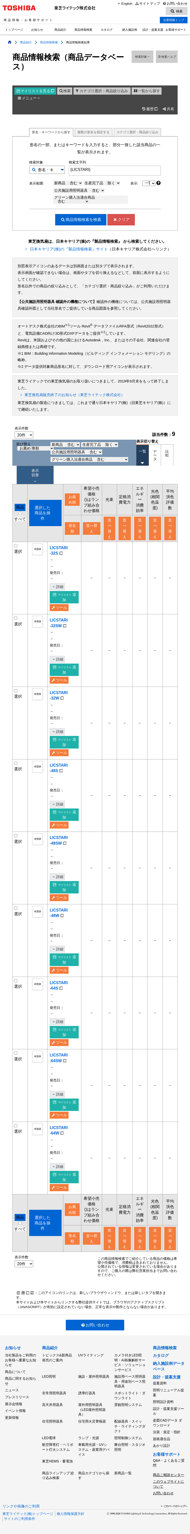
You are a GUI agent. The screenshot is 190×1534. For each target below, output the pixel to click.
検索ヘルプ (166, 56)
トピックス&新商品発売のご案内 (57, 1357)
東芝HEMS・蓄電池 (57, 1461)
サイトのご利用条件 (19, 1519)
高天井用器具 (52, 1405)
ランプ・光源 (88, 1438)
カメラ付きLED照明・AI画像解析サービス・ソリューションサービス (129, 1362)
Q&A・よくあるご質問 (169, 1462)
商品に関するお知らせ (20, 1380)
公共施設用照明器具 (79, 190)
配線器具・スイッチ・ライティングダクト (129, 1426)
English (124, 3)
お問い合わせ (175, 3)
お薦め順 (72, 499)
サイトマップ (147, 3)
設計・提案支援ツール (168, 1411)
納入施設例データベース (169, 1366)
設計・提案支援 (152, 29)
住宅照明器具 (52, 1421)
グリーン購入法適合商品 (74, 199)
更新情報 (12, 1418)
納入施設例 (129, 29)
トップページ (14, 29)
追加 (64, 597)
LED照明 (49, 1376)
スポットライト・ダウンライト (129, 1395)
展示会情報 (13, 1404)
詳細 (57, 587)
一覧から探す (146, 91)
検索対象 (142, 56)
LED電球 (49, 1438)
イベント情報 (15, 1411)
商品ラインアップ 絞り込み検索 (58, 1475)
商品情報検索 (83, 29)
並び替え (35, 446)
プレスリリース (17, 1397)
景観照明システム (128, 1405)
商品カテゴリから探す (93, 1475)
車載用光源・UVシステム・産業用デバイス (93, 1449)
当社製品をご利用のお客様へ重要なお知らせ (20, 1360)
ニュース (12, 1390)
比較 (167, 453)
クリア (121, 219)
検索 (65, 91)
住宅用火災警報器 (92, 1421)
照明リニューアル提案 (168, 1392)
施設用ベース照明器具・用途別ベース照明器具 (129, 1381)
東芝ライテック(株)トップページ (27, 1514)
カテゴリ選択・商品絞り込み (101, 91)
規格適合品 (161, 1439)
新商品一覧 (123, 1473)
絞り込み (137, 132)
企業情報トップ (173, 20)
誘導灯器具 (86, 1393)
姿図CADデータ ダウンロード (167, 1422)
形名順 (72, 528)
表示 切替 (35, 475)
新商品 (68, 183)
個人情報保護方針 (70, 1514)
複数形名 (93, 132)
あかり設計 (161, 1446)
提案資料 (160, 1383)
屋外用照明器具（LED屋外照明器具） (92, 1409)
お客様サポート (176, 29)
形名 (51, 132)
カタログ (107, 29)
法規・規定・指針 (167, 1432)
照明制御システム (128, 1438)
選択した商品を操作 (42, 513)
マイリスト (35, 91)
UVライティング (91, 1355)
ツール (59, 608)
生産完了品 (102, 183)
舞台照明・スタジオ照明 (129, 1447)
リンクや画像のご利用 (21, 1506)
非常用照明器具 (54, 1393)
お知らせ (37, 29)
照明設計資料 (163, 1402)
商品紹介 (60, 29)
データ (155, 455)
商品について (15, 1372)
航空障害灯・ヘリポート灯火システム (57, 1447)
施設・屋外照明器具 (93, 1376)
